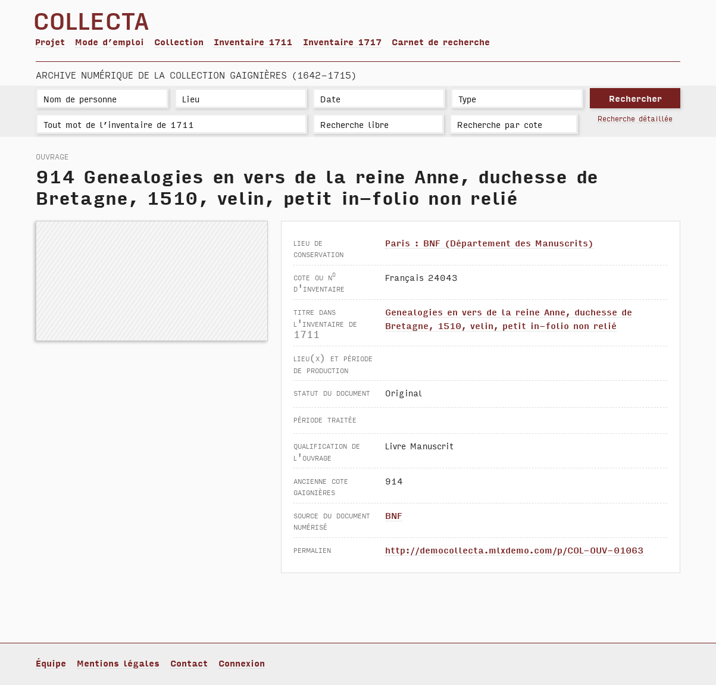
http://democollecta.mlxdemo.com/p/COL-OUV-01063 (514, 549)
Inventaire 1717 (342, 41)
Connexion (241, 662)
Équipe (51, 662)
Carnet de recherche (441, 41)
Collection (179, 41)
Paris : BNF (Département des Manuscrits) (489, 242)
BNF (393, 515)
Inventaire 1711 (253, 41)
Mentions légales (118, 662)
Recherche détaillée (635, 118)
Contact (189, 662)
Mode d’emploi (109, 41)
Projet (50, 41)
